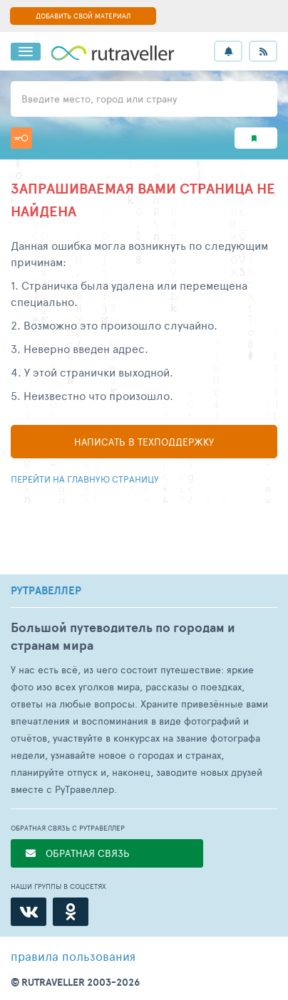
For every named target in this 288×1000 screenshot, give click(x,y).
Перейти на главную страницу (85, 479)
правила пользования (73, 956)
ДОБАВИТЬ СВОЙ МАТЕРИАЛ (83, 16)
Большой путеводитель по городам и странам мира (123, 636)
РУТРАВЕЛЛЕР (46, 590)
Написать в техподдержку (144, 441)
